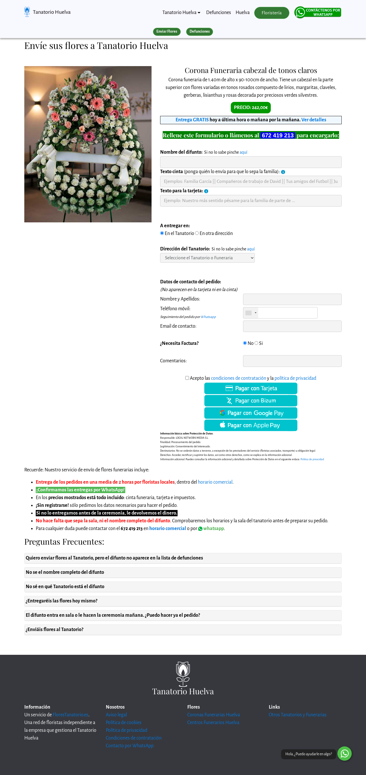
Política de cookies (124, 722)
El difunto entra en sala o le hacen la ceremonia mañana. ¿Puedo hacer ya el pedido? (113, 615)
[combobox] (250, 312)
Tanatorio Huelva (52, 12)
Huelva (243, 12)
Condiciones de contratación (134, 738)
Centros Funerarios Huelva (213, 722)
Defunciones (218, 12)
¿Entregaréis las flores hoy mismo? (61, 601)
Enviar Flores (166, 31)
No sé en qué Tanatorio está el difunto (65, 586)
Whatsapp (208, 317)
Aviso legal (116, 714)
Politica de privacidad (312, 459)
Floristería (272, 12)
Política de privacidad (126, 730)
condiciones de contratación (238, 378)
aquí (243, 152)
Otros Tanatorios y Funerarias (298, 714)
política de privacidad (295, 378)
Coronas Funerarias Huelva (213, 714)
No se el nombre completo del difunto (65, 572)
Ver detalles (313, 119)
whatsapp (211, 528)
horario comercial (215, 482)
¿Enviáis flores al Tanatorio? (54, 629)
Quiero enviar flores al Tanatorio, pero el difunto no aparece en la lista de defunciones (114, 558)
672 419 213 (278, 135)
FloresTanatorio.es (70, 714)
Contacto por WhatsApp (130, 745)
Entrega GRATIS (192, 119)
